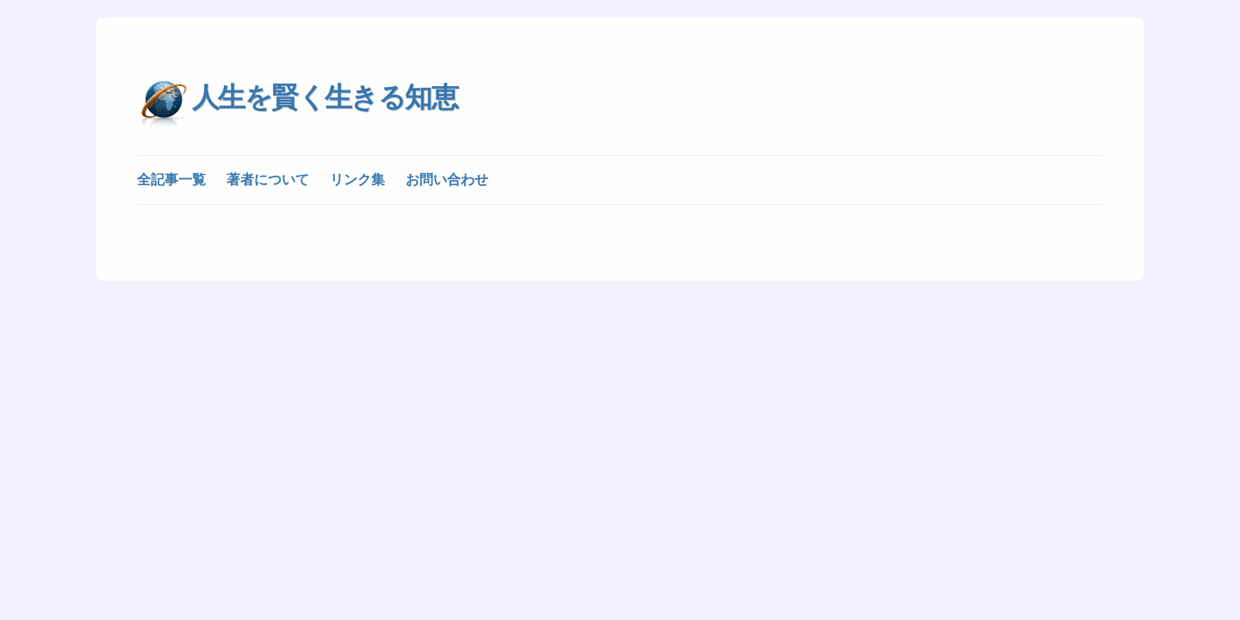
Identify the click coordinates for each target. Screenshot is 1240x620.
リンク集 (357, 179)
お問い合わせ (447, 179)
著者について (267, 179)
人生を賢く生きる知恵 (324, 97)
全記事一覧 (171, 179)
